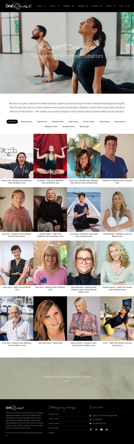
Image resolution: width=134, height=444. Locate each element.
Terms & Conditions (19, 433)
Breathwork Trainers (68, 127)
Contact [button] (108, 6)
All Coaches (12, 122)
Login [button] (121, 6)
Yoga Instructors (42, 122)
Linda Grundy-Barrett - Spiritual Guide (50, 343)
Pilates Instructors (120, 122)
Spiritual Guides (84, 127)
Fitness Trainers (104, 122)
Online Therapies (54, 423)
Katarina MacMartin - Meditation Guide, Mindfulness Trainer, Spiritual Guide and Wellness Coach (83, 289)
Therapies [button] (66, 6)
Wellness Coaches (26, 122)
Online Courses (54, 419)
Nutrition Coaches (89, 122)
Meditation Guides (58, 122)
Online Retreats (54, 414)
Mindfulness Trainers (51, 127)
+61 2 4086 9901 (97, 419)
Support (51, 433)
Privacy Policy (10, 433)
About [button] (40, 6)
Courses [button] (52, 6)
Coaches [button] (95, 6)
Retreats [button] (81, 6)
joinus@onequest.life (99, 423)
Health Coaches (73, 122)
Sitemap (28, 433)
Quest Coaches (54, 428)
